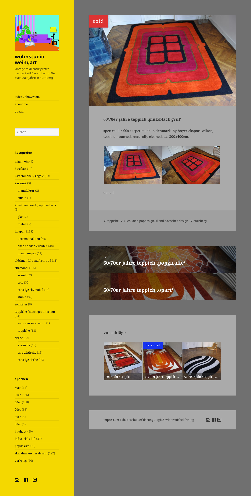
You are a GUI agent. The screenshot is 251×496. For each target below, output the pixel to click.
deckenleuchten (29, 239)
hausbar (20, 169)
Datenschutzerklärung (137, 420)
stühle (22, 297)
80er (18, 417)
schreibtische (27, 352)
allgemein (22, 161)
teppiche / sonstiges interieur (35, 312)
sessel (22, 275)
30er (18, 388)
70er (18, 410)
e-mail (19, 111)
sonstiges (21, 304)
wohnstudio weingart (29, 59)
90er (18, 424)
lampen (20, 231)
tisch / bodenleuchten (33, 246)
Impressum (111, 420)
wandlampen (27, 253)
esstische (24, 345)
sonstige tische (28, 360)
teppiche (24, 331)
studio (22, 198)
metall (22, 224)
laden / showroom (27, 97)
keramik (20, 183)
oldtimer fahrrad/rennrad (33, 261)
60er (18, 402)
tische (19, 338)
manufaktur (26, 191)
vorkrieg (21, 461)
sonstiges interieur (31, 323)
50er (18, 395)
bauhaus (21, 431)
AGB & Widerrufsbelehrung (175, 420)
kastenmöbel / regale (29, 176)
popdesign (22, 446)
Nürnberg (200, 221)
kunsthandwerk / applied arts (35, 205)
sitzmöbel (21, 268)
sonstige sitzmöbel (30, 290)
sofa (20, 282)
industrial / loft (25, 439)
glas (20, 217)
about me (21, 104)
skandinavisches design (31, 453)
